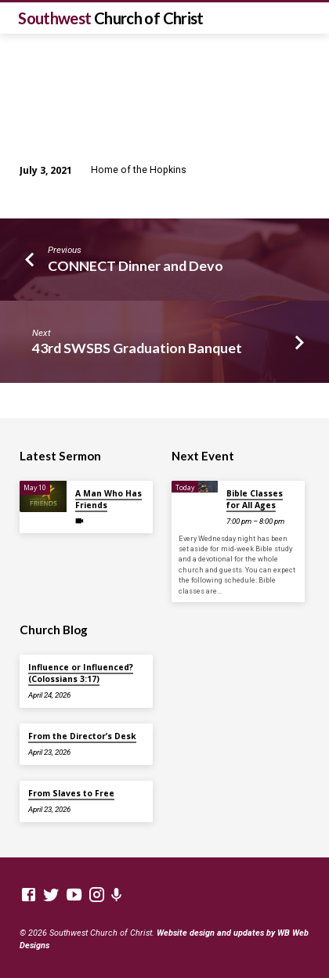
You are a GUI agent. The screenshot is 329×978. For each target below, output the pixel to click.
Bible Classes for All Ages (254, 499)
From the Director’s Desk (82, 736)
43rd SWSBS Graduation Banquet (137, 347)
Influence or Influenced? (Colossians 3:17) (80, 673)
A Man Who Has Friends (108, 499)
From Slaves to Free (71, 793)
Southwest (111, 18)
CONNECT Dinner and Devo (135, 265)
